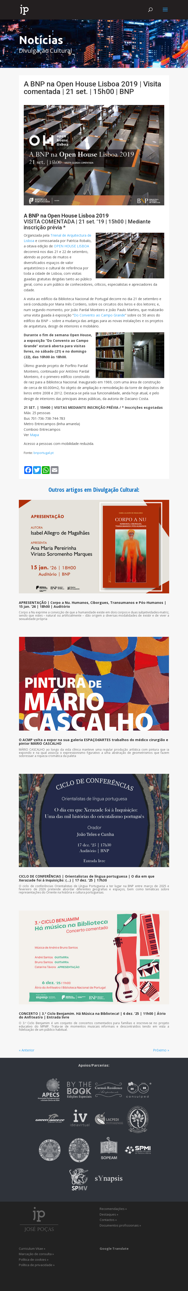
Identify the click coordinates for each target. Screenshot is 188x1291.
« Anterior (26, 1050)
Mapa (34, 434)
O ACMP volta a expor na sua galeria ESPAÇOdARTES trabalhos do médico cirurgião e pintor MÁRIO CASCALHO (93, 741)
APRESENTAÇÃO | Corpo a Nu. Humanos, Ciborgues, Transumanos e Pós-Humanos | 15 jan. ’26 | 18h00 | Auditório (92, 604)
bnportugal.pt (44, 453)
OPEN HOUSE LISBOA (71, 246)
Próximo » (161, 1050)
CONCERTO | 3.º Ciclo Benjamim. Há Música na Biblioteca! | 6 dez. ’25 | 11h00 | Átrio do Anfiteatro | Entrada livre (92, 1015)
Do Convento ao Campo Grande (99, 315)
